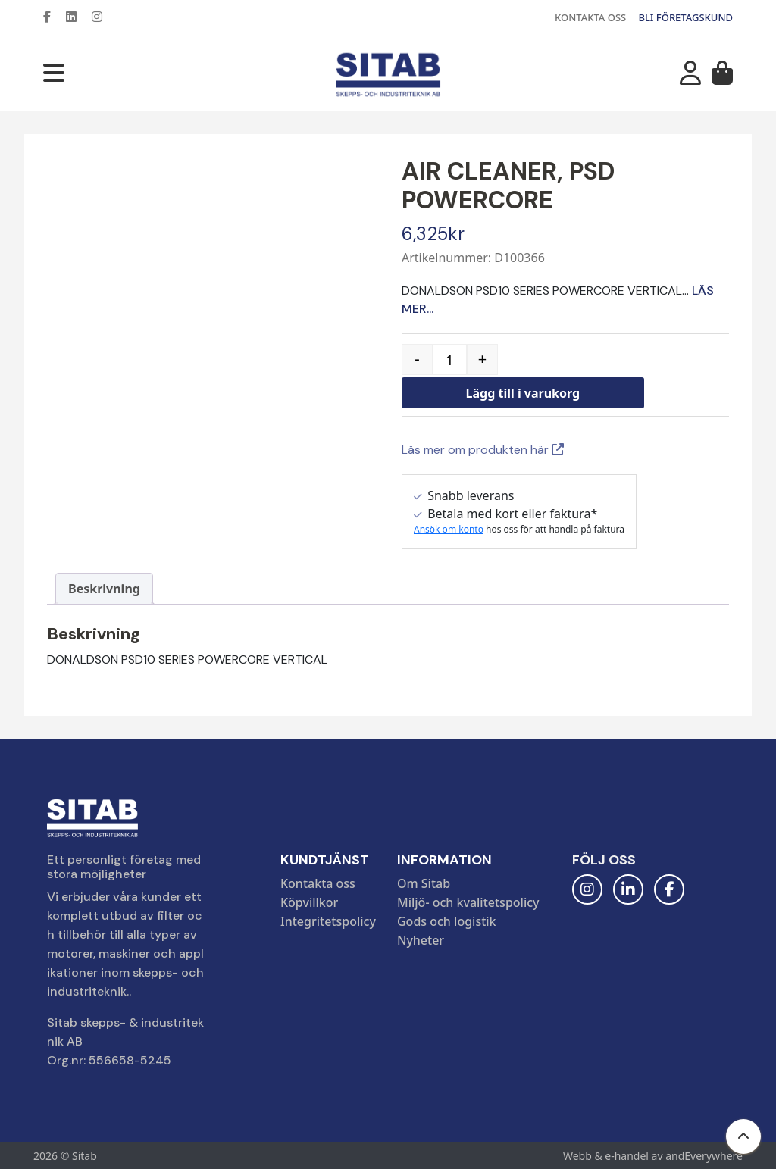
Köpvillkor (309, 902)
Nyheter (420, 940)
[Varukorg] (722, 77)
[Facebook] (53, 16)
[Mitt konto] (690, 77)
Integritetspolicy (328, 921)
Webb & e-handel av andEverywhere (653, 1156)
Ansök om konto (448, 529)
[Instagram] (103, 16)
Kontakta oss (317, 883)
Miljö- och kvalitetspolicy (468, 902)
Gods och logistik (446, 921)
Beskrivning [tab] (104, 588)
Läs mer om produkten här (483, 450)
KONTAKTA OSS (590, 17)
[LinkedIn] (77, 16)
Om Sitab (423, 883)
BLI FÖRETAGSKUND (685, 17)
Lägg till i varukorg (523, 393)
